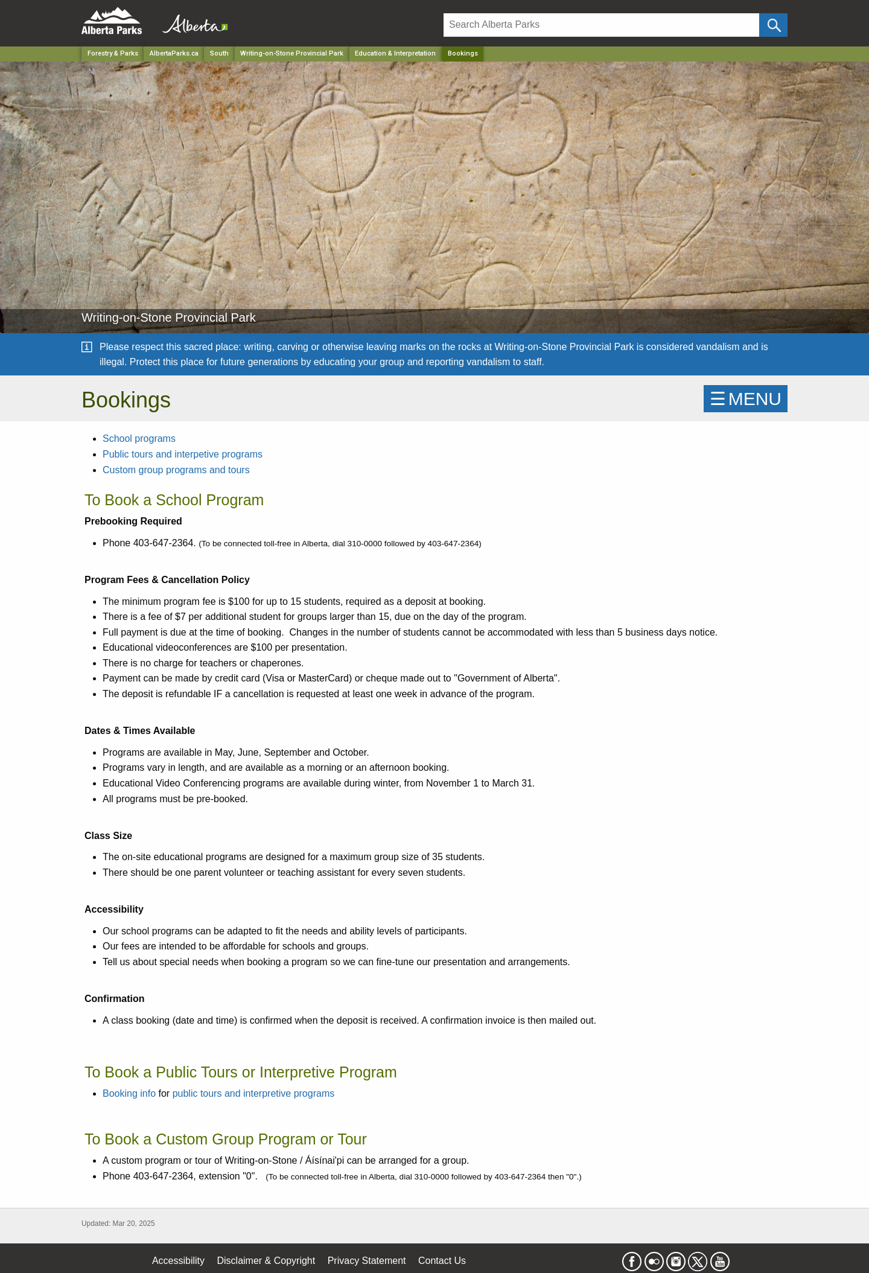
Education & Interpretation (395, 53)
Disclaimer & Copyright (266, 1260)
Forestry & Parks (113, 53)
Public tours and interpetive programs (183, 454)
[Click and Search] (773, 25)
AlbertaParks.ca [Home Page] (174, 53)
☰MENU (745, 399)
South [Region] (219, 53)
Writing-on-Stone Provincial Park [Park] (291, 53)
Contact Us (442, 1260)
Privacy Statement (367, 1260)
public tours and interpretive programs (254, 1093)
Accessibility (178, 1260)
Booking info (129, 1093)
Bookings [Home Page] (463, 53)
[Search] (601, 25)
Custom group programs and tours (176, 470)
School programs (139, 438)
